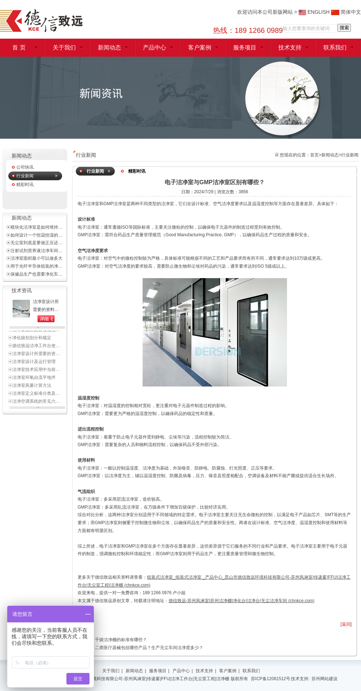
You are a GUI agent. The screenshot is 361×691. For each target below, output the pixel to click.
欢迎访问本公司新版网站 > (268, 12)
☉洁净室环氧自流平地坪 (32, 382)
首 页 (18, 47)
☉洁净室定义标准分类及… (34, 398)
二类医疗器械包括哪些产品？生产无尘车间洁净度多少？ (149, 647)
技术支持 (289, 47)
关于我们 (64, 47)
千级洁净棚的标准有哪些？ (121, 639)
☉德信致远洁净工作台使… (34, 350)
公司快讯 (25, 167)
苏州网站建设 (325, 678)
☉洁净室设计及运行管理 (32, 366)
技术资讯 (22, 290)
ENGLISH (314, 12)
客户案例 (199, 47)
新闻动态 (109, 47)
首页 (314, 154)
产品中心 (154, 47)
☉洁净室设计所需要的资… (34, 358)
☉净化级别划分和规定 (29, 342)
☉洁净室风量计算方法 (29, 390)
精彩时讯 (25, 184)
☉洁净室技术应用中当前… (34, 374)
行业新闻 (25, 175)
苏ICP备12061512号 (270, 678)
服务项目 (244, 47)
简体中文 (346, 12)
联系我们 (335, 47)
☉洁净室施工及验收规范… (34, 334)
